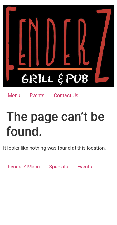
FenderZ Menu (24, 167)
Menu (14, 95)
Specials (58, 167)
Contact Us (66, 95)
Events (37, 95)
